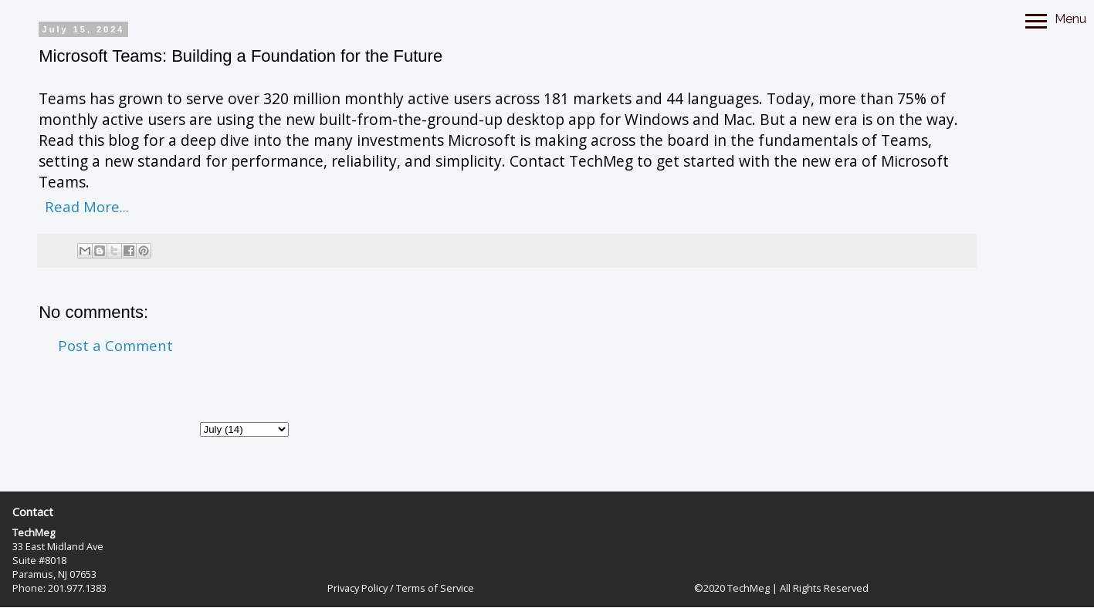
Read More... (87, 206)
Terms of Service (435, 588)
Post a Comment (115, 345)
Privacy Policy (357, 588)
